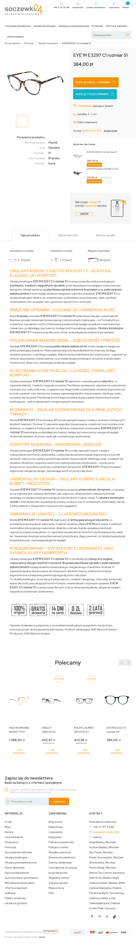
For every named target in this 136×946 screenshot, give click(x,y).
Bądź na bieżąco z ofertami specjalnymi (33, 780)
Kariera (9, 832)
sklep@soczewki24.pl (106, 832)
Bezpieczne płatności (62, 857)
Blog (7, 827)
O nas (8, 822)
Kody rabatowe (58, 872)
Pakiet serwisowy (15, 898)
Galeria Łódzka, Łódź (102, 898)
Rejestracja (56, 827)
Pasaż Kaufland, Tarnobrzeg (106, 893)
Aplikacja (10, 893)
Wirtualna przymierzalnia (19, 883)
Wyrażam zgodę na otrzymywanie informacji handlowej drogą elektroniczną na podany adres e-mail (43, 790)
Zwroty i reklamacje (60, 862)
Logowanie (55, 832)
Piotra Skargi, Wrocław (102, 867)
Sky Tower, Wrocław (101, 852)
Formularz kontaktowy (102, 822)
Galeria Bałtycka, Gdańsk (104, 903)
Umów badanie (15, 36)
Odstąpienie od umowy (63, 867)
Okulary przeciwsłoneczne (74, 26)
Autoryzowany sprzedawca (21, 878)
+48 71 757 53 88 (103, 827)
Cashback (84, 105)
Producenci (11, 842)
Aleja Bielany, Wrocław (102, 842)
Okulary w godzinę (16, 903)
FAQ (51, 893)
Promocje (97, 26)
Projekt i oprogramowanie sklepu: (25, 937)
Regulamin (55, 837)
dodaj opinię (110, 130)
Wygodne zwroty (59, 878)
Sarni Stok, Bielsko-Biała (104, 878)
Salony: (97, 837)
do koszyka (94, 164)
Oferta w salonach (116, 26)
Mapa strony (56, 888)
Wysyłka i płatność (60, 852)
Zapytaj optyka (58, 883)
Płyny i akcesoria (15, 867)
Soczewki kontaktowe (18, 26)
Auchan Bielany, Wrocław (104, 847)
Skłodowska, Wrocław (102, 862)
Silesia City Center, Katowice (107, 872)
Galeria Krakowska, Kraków (105, 888)
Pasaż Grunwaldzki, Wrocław (106, 857)
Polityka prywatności (61, 842)
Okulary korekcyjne (44, 26)
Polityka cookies (59, 847)
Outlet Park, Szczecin (102, 908)
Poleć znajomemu (85, 122)
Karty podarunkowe (17, 872)
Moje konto (56, 822)
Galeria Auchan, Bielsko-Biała (107, 883)
